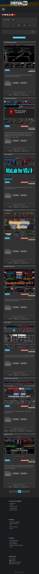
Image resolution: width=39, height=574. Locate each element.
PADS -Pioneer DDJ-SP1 (11, 378)
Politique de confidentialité (16, 545)
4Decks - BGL (8, 434)
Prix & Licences (13, 508)
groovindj (33, 181)
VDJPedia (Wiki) (13, 526)
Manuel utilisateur (14, 523)
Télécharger (12, 503)
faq (10, 525)
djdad (34, 405)
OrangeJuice (8, 210)
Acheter (11, 505)
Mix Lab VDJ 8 (8, 154)
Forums (11, 528)
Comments (17, 94)
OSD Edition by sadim (10, 42)
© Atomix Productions (19, 572)
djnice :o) (33, 237)
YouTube (12, 560)
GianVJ (33, 293)
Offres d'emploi (13, 543)
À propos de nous (14, 540)
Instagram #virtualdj (15, 562)
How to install (25, 94)
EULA (11, 547)
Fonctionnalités (13, 506)
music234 (33, 349)
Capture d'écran (13, 510)
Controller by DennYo (11, 98)
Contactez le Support (15, 522)
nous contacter (13, 542)
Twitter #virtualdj (14, 563)
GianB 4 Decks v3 (9, 266)
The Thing (7, 322)
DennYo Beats (32, 127)
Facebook (13, 559)
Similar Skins (14, 430)
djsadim (33, 69)
